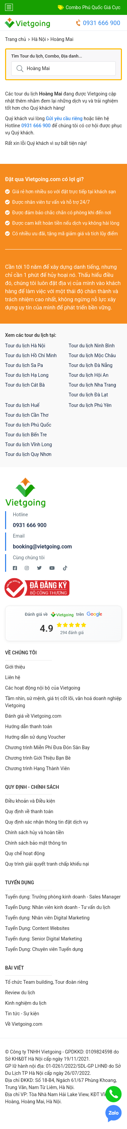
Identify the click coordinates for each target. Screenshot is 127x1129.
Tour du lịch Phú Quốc (28, 425)
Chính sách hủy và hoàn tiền (34, 832)
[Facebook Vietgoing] (15, 568)
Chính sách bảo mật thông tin (36, 843)
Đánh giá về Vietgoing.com (33, 716)
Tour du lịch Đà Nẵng (91, 365)
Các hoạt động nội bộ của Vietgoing (42, 688)
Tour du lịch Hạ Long (26, 375)
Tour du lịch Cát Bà (25, 385)
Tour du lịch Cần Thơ (26, 415)
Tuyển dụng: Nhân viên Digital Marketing (47, 917)
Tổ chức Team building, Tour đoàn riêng (46, 982)
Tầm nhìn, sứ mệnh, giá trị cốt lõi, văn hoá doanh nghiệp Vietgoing (63, 702)
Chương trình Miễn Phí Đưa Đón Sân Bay (47, 747)
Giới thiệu (15, 667)
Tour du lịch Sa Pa (24, 365)
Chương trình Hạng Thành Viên (37, 768)
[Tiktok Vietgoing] (65, 568)
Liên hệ (12, 677)
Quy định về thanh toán (29, 811)
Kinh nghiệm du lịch (25, 1003)
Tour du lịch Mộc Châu (92, 355)
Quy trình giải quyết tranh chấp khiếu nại (47, 864)
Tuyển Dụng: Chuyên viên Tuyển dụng (44, 949)
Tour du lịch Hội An (89, 375)
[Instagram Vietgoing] (27, 568)
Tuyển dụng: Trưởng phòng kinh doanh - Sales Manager (63, 896)
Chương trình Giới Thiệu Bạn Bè (38, 758)
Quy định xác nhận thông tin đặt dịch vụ (46, 822)
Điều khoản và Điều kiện (30, 801)
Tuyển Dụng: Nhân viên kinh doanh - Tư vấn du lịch (57, 907)
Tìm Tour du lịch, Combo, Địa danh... (46, 56)
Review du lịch (20, 992)
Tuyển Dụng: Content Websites (37, 928)
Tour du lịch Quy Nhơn (28, 454)
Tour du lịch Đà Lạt (88, 394)
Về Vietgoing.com (23, 1024)
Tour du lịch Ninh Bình (92, 345)
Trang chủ (15, 39)
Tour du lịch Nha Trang (92, 385)
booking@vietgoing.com (42, 546)
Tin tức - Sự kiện (22, 1013)
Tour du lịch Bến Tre (26, 434)
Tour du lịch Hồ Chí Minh (31, 355)
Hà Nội (38, 39)
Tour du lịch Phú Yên (90, 405)
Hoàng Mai (61, 39)
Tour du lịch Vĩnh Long (28, 444)
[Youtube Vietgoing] (52, 568)
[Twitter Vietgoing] (40, 568)
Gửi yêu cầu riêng (64, 118)
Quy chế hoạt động (25, 853)
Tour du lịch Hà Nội (25, 345)
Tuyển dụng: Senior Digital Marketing (43, 938)
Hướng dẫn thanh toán (28, 726)
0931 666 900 (97, 22)
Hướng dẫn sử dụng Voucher (35, 737)
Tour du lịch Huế (22, 405)
